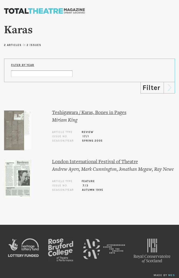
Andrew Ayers (65, 169)
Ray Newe (164, 169)
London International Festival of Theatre (95, 162)
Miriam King (64, 120)
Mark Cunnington (99, 169)
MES (171, 275)
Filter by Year (22, 65)
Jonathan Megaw (135, 169)
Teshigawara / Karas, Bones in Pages (89, 112)
